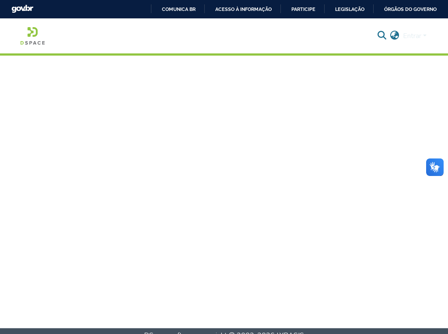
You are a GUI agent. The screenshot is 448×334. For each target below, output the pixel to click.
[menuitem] (394, 36)
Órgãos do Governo (410, 9)
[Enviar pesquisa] (382, 36)
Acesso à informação (243, 9)
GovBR (22, 9)
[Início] (33, 36)
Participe (303, 9)
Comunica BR (179, 9)
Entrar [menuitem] (412, 36)
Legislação (349, 9)
